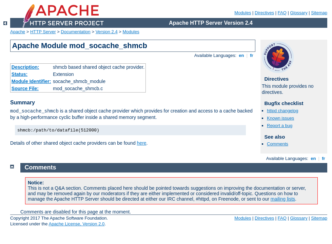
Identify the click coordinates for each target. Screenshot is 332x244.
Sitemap (319, 12)
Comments (277, 143)
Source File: (25, 88)
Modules (242, 12)
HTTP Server (43, 31)
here (142, 143)
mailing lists (283, 199)
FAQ (282, 12)
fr (252, 55)
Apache (17, 31)
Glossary (298, 12)
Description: (25, 67)
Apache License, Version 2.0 (76, 223)
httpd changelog (282, 110)
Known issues (280, 118)
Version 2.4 (107, 31)
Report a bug (279, 125)
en (241, 55)
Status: (19, 74)
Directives (264, 12)
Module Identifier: (31, 81)
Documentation (75, 31)
